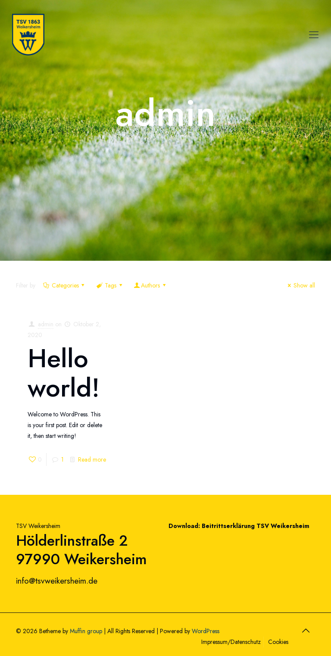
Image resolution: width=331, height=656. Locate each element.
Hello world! (64, 373)
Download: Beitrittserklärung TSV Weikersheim (239, 526)
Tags (110, 285)
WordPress (205, 631)
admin (45, 324)
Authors (150, 285)
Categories (64, 285)
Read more (92, 459)
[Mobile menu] (313, 34)
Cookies (278, 641)
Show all (300, 285)
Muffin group (86, 631)
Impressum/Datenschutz (231, 641)
